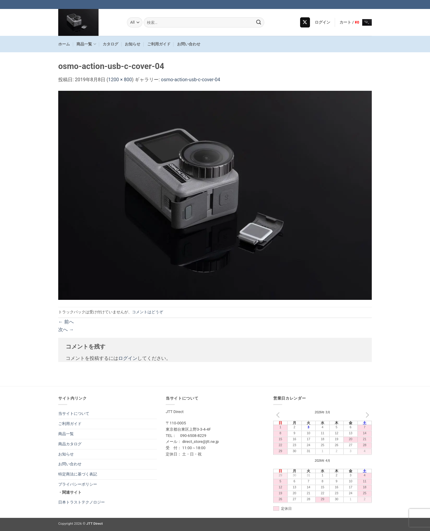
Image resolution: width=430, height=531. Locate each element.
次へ (66, 329)
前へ (66, 322)
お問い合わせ (188, 44)
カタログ (110, 44)
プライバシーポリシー (77, 484)
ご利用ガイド (159, 44)
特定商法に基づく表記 (77, 474)
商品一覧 (86, 44)
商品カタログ (70, 444)
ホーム (64, 44)
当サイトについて (73, 413)
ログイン (127, 358)
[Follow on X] (305, 22)
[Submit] (259, 22)
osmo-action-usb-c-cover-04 (190, 79)
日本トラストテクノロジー (81, 502)
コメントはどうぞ (147, 312)
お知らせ (132, 44)
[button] (323, 22)
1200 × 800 (120, 79)
